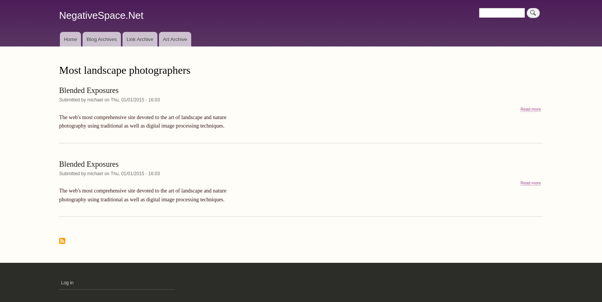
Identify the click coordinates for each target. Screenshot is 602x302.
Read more (531, 109)
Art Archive (175, 39)
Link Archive (139, 39)
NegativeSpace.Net (101, 15)
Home (70, 39)
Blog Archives (102, 39)
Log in (67, 282)
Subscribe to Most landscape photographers (62, 241)
